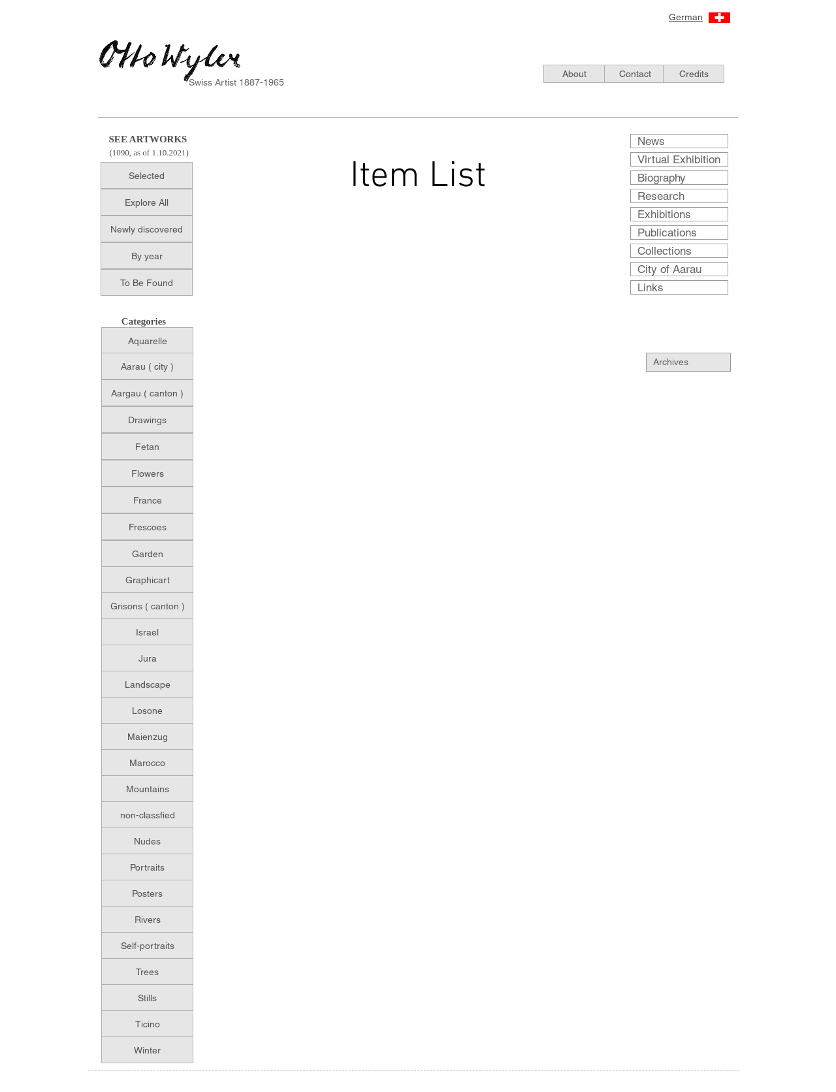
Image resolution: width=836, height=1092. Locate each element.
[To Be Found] (147, 282)
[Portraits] (147, 867)
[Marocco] (147, 762)
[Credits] (693, 74)
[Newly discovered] (147, 229)
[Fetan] (147, 446)
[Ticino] (147, 1023)
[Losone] (147, 710)
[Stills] (147, 997)
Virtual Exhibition (678, 159)
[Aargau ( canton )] (147, 392)
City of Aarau (669, 269)
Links (650, 287)
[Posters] (147, 893)
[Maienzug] (147, 736)
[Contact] (635, 74)
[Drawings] (147, 419)
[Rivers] (147, 919)
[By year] (147, 255)
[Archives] (695, 362)
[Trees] (147, 971)
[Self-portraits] (147, 945)
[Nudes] (147, 840)
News (651, 141)
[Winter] (147, 1049)
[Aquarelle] (147, 340)
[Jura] (147, 658)
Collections (664, 250)
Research (660, 195)
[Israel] (147, 631)
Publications (667, 232)
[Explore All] (147, 202)
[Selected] (147, 175)
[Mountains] (147, 788)
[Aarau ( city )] (147, 366)
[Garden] (147, 553)
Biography (661, 177)
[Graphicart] (147, 579)
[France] (147, 500)
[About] (574, 74)
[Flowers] (147, 473)
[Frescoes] (147, 526)
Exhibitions (664, 214)
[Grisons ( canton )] (147, 605)
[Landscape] (147, 684)
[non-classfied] (147, 814)
